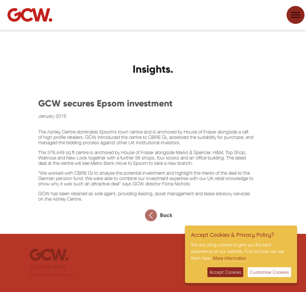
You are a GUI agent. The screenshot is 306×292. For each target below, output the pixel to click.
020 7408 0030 (51, 267)
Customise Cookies (269, 272)
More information (229, 258)
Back (161, 217)
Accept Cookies (225, 272)
